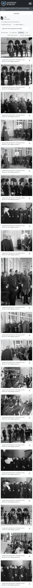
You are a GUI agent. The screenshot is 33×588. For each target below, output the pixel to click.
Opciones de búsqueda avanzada (12, 28)
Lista (26, 32)
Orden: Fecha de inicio (12, 35)
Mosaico (21, 32)
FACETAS (16, 13)
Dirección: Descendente (25, 35)
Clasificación (13, 32)
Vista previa (4, 32)
